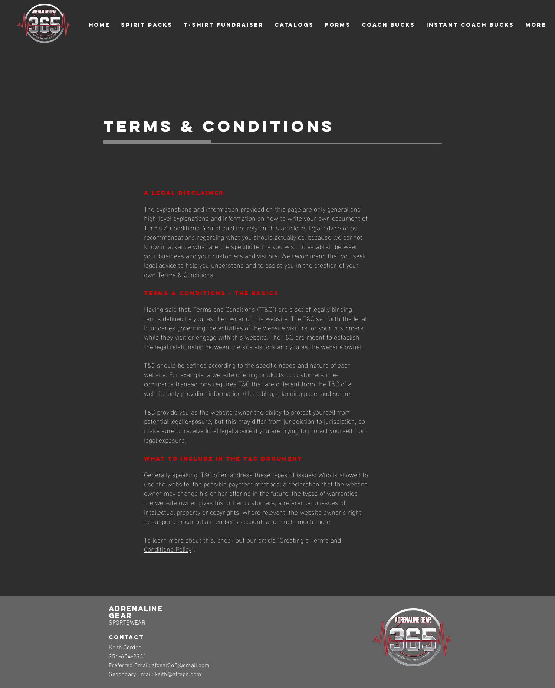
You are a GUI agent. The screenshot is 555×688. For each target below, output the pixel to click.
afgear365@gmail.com (181, 665)
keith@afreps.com (178, 674)
